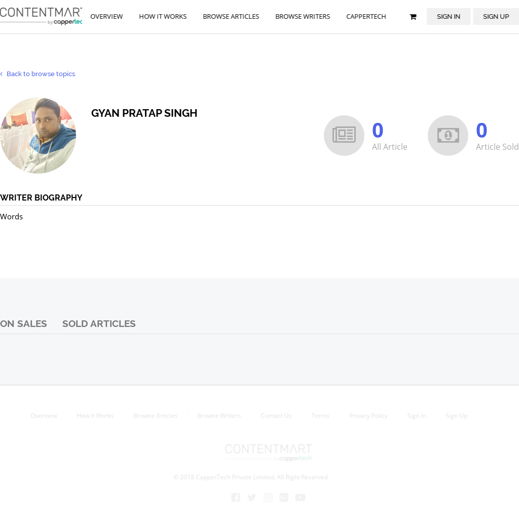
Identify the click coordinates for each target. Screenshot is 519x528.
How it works (163, 16)
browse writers (303, 16)
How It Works (94, 416)
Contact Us (275, 416)
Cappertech (367, 16)
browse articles (231, 16)
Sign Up (456, 416)
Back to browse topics (37, 74)
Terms (320, 416)
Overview (107, 16)
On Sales (23, 323)
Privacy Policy (368, 416)
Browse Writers (218, 416)
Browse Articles (155, 416)
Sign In (449, 16)
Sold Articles (99, 323)
